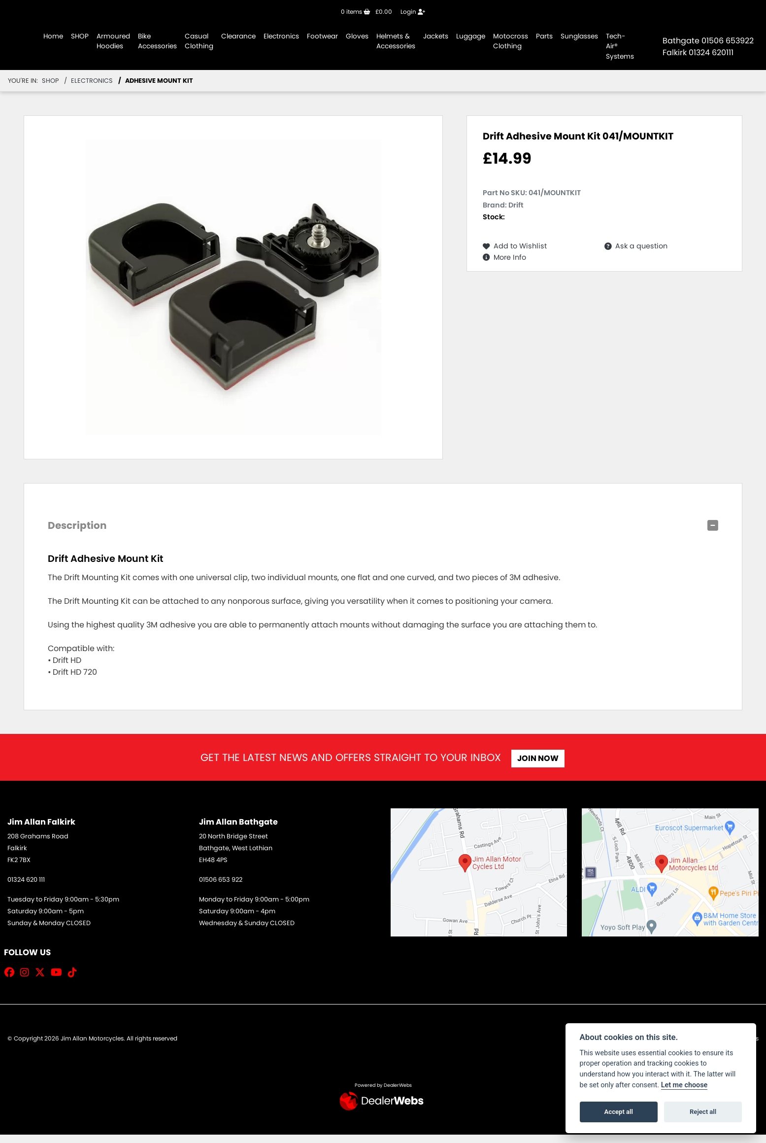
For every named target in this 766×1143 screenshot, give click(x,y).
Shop (50, 80)
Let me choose (684, 1085)
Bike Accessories (157, 41)
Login (412, 11)
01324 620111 (711, 52)
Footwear (322, 36)
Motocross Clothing (510, 41)
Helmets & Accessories (395, 41)
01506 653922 (727, 40)
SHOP (80, 36)
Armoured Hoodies (113, 41)
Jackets (435, 36)
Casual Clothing (199, 41)
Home (53, 36)
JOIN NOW (540, 758)
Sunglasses (579, 36)
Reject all (703, 1111)
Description (77, 525)
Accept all (618, 1111)
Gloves (357, 36)
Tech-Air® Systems (620, 46)
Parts (544, 36)
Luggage (470, 36)
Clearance (238, 36)
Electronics (281, 36)
